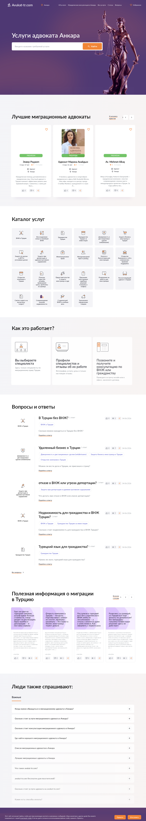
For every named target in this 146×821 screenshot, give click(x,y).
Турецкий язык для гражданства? (63, 547)
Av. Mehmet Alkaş (115, 161)
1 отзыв (81, 165)
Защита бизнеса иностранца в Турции (106, 454)
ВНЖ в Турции (47, 424)
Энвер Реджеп (31, 161)
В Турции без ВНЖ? (53, 418)
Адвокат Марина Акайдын (73, 161)
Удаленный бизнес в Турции (59, 448)
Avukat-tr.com (20, 5)
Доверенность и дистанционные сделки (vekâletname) (63, 454)
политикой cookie (26, 818)
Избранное (135, 5)
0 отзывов (39, 165)
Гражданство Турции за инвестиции (72, 523)
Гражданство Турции (49, 553)
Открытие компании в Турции (53, 460)
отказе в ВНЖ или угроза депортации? (68, 483)
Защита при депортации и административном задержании (65, 489)
